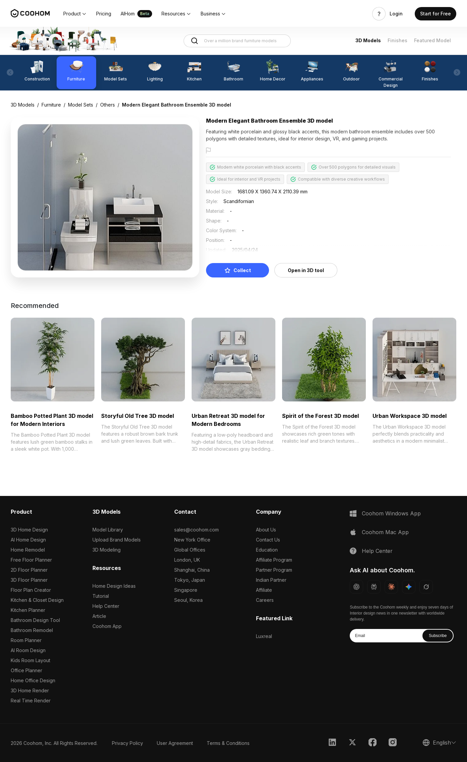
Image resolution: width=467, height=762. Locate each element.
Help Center (105, 606)
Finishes (397, 40)
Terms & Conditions (228, 743)
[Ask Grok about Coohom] (426, 586)
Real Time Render (31, 700)
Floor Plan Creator (31, 590)
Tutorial (100, 596)
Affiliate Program (274, 560)
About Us (266, 529)
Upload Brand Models (116, 540)
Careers (265, 600)
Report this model (231, 150)
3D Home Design (29, 529)
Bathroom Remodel (32, 630)
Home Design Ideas (114, 586)
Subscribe (438, 635)
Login (396, 13)
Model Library (107, 529)
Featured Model (432, 40)
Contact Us (268, 540)
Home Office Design (33, 680)
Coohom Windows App (391, 513)
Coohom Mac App (385, 532)
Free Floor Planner (31, 560)
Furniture (51, 105)
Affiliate (264, 590)
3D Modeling (106, 550)
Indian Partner (271, 580)
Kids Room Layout (30, 660)
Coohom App (107, 626)
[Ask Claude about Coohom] (391, 586)
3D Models (368, 40)
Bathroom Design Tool (35, 620)
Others (107, 105)
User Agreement (175, 743)
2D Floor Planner (29, 570)
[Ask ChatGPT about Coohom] (356, 586)
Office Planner (26, 670)
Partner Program (274, 570)
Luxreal (264, 636)
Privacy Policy (127, 743)
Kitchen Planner (28, 610)
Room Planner (26, 640)
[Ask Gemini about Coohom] (408, 586)
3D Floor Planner (29, 580)
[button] (75, 14)
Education (267, 550)
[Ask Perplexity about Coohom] (374, 586)
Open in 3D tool (306, 270)
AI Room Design (28, 650)
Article (99, 616)
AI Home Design (28, 540)
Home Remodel (28, 550)
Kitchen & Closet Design (37, 600)
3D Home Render (30, 690)
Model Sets (80, 105)
